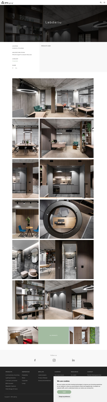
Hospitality (25, 375)
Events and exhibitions (44, 380)
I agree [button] (64, 391)
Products (9, 371)
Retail (23, 378)
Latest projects (42, 375)
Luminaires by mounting (12, 375)
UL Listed (73, 375)
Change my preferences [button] (64, 396)
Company (58, 371)
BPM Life (41, 371)
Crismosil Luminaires (11, 380)
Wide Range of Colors (12, 389)
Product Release (42, 378)
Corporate (15, 61)
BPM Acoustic (9, 383)
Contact (90, 371)
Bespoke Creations (11, 386)
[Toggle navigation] (101, 2)
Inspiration (25, 371)
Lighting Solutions (11, 378)
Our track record (59, 375)
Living (23, 383)
